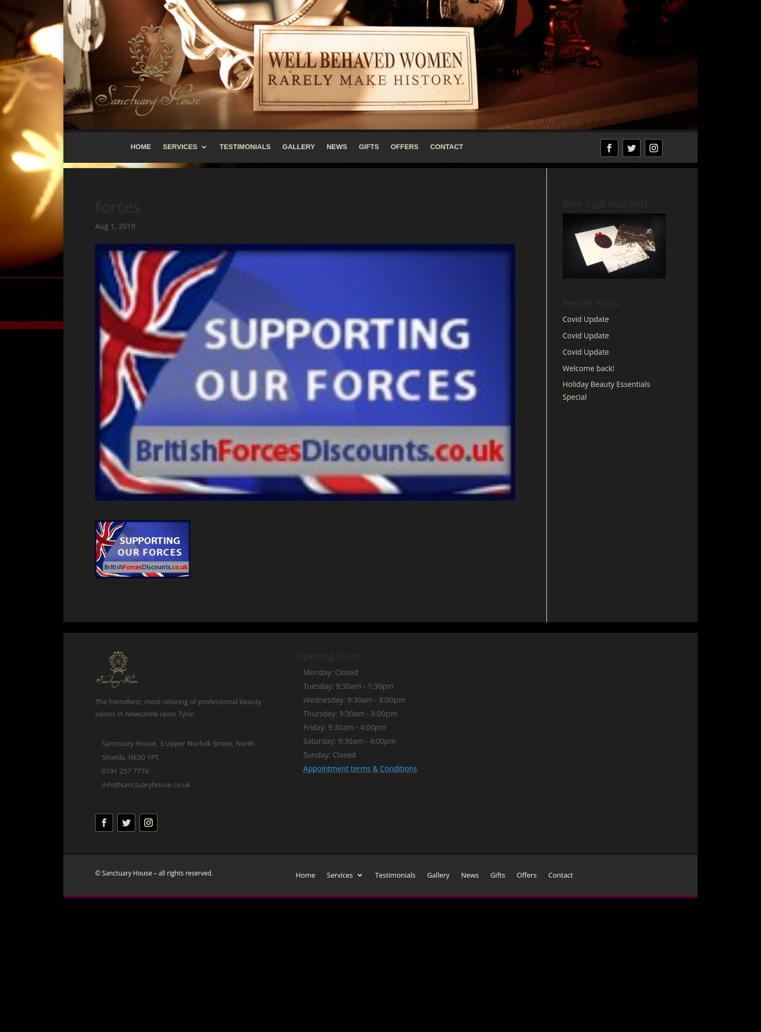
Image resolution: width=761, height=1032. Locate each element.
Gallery (298, 147)
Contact (446, 147)
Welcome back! (589, 368)
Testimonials (245, 147)
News (337, 147)
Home (141, 147)
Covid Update (586, 319)
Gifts (369, 147)
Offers (405, 147)
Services (180, 147)
